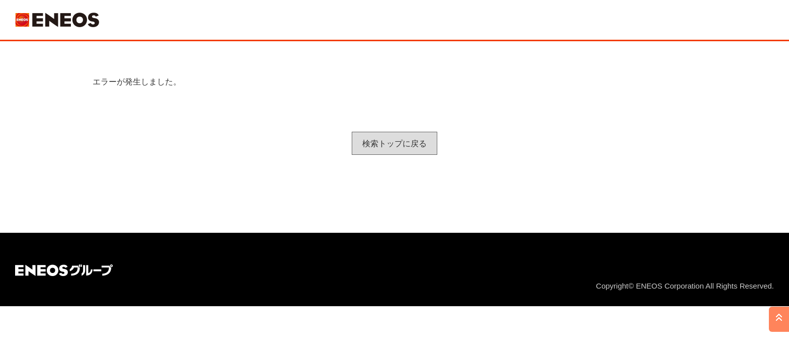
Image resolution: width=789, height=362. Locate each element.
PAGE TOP (779, 319)
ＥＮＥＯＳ (57, 20)
